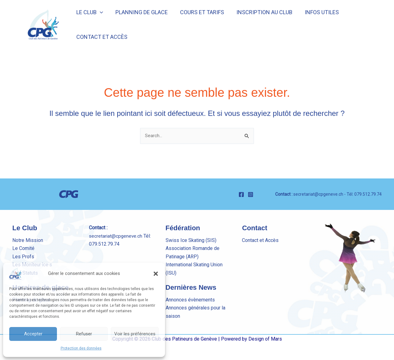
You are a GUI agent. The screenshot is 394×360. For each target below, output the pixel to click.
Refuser (84, 334)
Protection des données (81, 348)
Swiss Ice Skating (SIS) (191, 240)
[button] (156, 274)
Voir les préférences (134, 334)
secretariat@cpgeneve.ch (318, 194)
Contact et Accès (260, 240)
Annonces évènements (190, 300)
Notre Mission (27, 240)
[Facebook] (241, 194)
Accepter (33, 334)
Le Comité (23, 249)
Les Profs (23, 257)
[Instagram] (250, 194)
